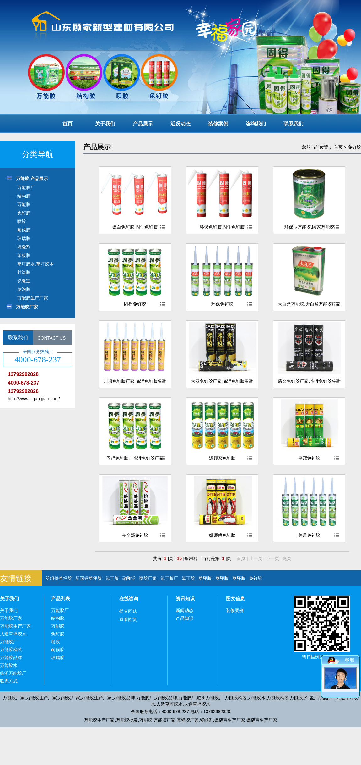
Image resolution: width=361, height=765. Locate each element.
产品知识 (184, 618)
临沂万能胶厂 (13, 673)
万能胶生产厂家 (15, 626)
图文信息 (235, 598)
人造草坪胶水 (13, 633)
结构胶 (57, 618)
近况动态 (180, 123)
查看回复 (128, 619)
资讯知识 (185, 598)
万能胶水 (9, 665)
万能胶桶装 (11, 649)
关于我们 (105, 123)
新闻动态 (184, 610)
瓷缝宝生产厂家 (229, 720)
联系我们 (293, 123)
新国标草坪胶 (88, 578)
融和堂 (129, 578)
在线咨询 (128, 598)
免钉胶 (354, 147)
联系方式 (9, 681)
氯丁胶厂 (169, 578)
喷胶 (55, 641)
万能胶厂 (9, 641)
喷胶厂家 (148, 578)
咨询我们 (256, 123)
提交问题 (128, 610)
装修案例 (218, 123)
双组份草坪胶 (59, 578)
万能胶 (57, 626)
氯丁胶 (112, 578)
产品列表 (60, 598)
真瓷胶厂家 (188, 720)
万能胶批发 (127, 720)
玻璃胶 (57, 657)
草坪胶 (205, 578)
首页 (67, 123)
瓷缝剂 (206, 720)
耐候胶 (57, 649)
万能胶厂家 (11, 618)
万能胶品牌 (11, 657)
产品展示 (143, 123)
